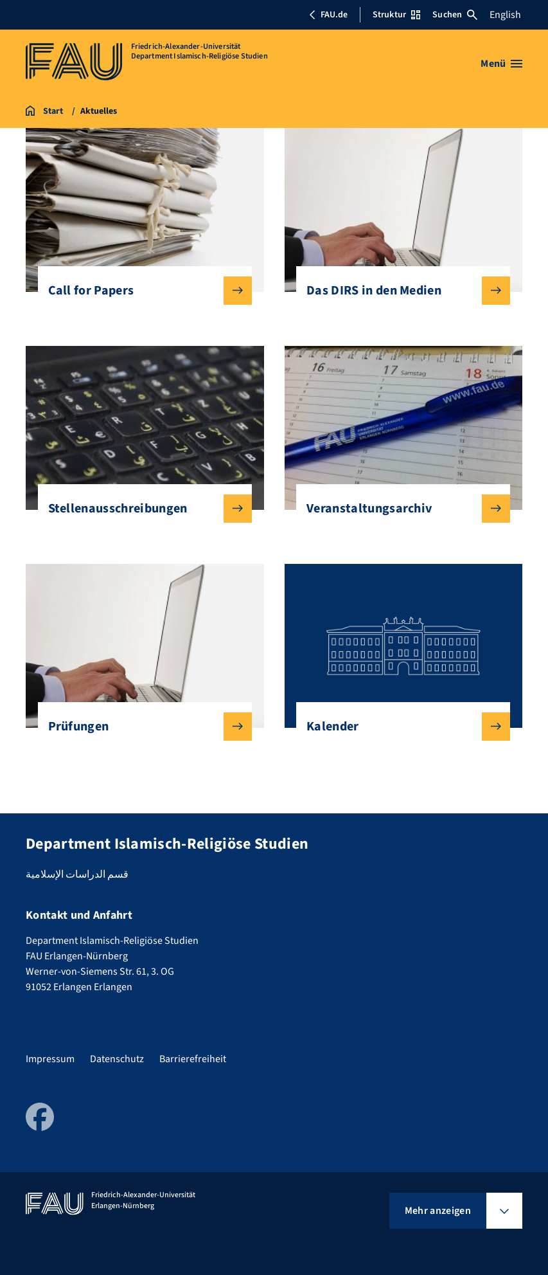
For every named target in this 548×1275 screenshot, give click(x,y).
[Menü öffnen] (501, 64)
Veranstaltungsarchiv (398, 508)
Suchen (454, 14)
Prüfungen (139, 726)
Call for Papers (139, 290)
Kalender (398, 726)
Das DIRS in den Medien (398, 290)
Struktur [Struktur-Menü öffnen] (396, 14)
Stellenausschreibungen (139, 508)
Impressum (50, 1059)
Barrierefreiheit (192, 1059)
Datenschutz (117, 1059)
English (505, 15)
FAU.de (328, 14)
